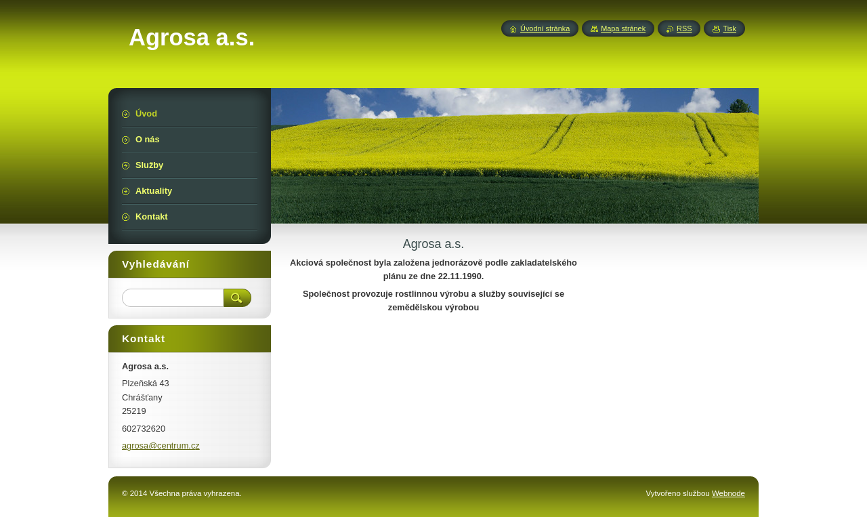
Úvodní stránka (545, 28)
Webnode (728, 493)
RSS (684, 28)
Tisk (729, 28)
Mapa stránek (623, 28)
